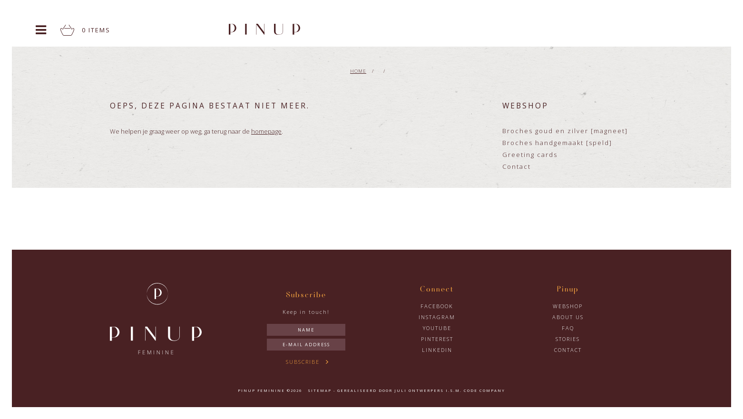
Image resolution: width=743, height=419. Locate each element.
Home (358, 71)
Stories (568, 338)
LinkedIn (437, 349)
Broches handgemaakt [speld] (557, 142)
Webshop (568, 306)
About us (568, 317)
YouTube (437, 328)
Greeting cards (529, 154)
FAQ (568, 328)
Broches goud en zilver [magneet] (565, 131)
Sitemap (320, 390)
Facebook (436, 306)
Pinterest (437, 338)
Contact (516, 166)
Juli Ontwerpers (419, 390)
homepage (266, 131)
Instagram (437, 317)
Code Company (484, 390)
